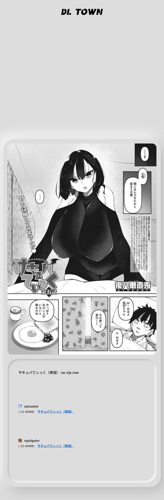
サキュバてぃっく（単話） (56, 411)
